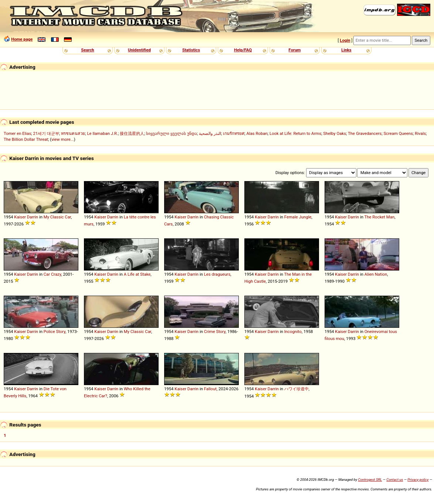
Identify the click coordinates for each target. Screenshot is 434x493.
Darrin (32, 217)
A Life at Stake (137, 274)
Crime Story (215, 331)
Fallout (210, 388)
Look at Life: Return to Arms (295, 133)
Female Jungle (298, 217)
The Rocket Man (380, 217)
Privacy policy (417, 479)
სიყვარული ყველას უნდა (171, 133)
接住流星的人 (132, 133)
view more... (62, 139)
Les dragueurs (217, 274)
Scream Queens (398, 133)
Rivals (420, 133)
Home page (22, 39)
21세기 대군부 (46, 133)
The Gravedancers (365, 133)
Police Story (54, 331)
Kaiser (20, 217)
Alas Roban (257, 133)
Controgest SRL (370, 479)
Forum (295, 49)
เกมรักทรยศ (233, 133)
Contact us (394, 479)
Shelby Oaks (334, 133)
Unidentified (139, 49)
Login (345, 40)
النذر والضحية (210, 133)
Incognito (293, 331)
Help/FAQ (243, 49)
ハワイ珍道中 (296, 388)
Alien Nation (376, 274)
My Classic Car (57, 217)
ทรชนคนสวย (73, 133)
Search (87, 49)
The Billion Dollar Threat (26, 139)
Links (346, 49)
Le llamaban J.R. (102, 133)
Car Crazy (52, 274)
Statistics (191, 49)
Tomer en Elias (17, 133)
